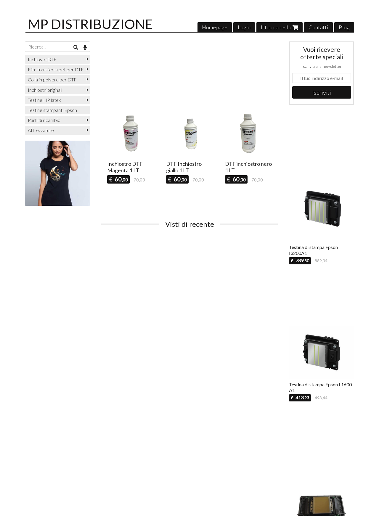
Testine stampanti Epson (52, 110)
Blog (344, 27)
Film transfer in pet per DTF (56, 69)
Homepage (214, 27)
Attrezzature (41, 130)
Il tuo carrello (279, 27)
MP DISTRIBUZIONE (90, 24)
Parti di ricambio (44, 120)
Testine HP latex (44, 100)
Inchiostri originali (45, 90)
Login (244, 27)
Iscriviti (321, 92)
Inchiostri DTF (42, 59)
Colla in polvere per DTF (52, 79)
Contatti (318, 27)
